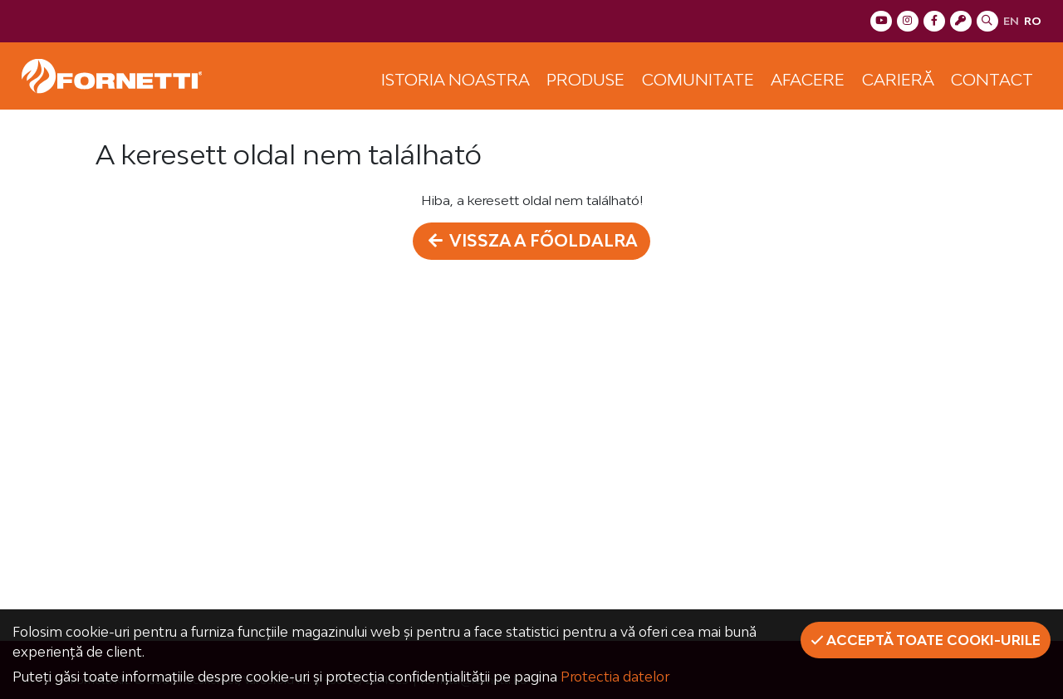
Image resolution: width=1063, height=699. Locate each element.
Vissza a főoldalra (532, 240)
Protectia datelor (615, 676)
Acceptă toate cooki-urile (926, 640)
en (1011, 20)
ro (1032, 20)
